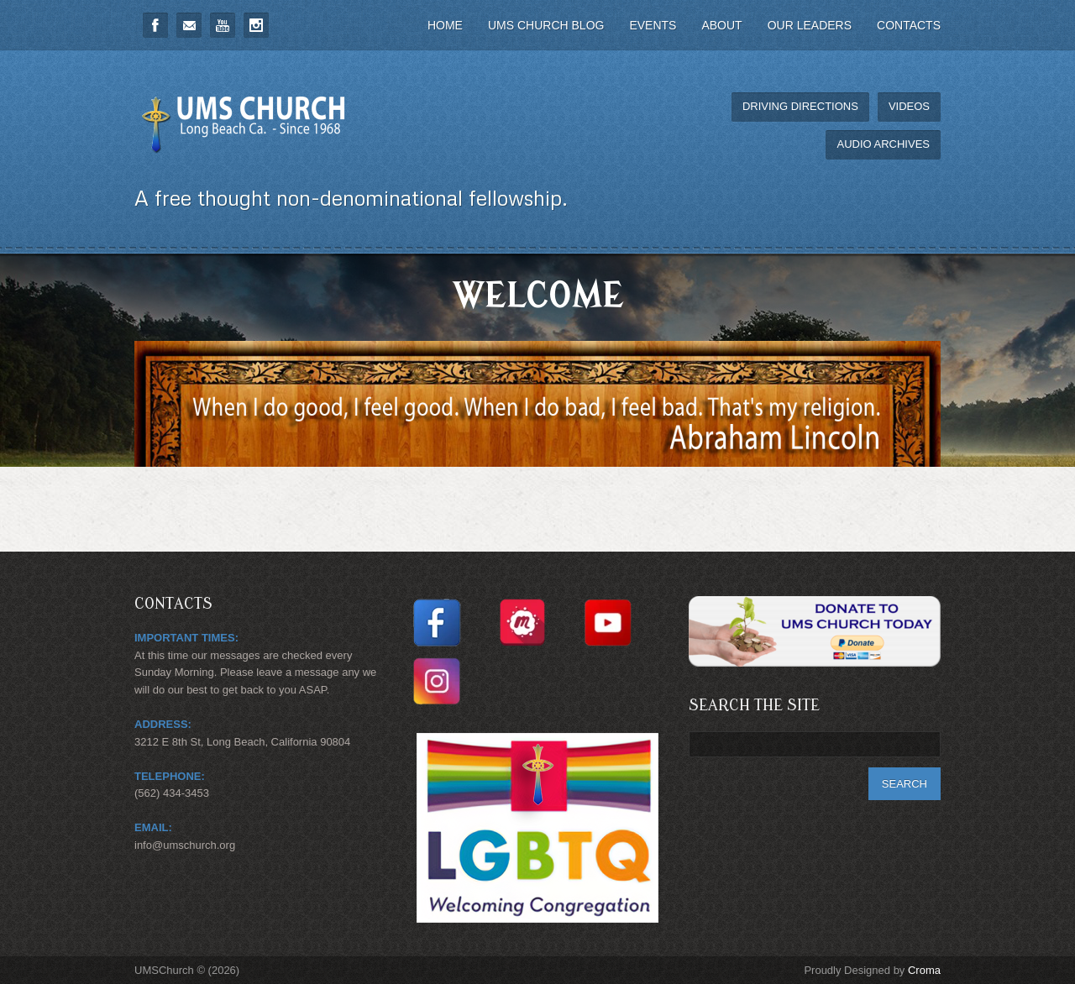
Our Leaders (810, 25)
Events (652, 25)
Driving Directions (800, 106)
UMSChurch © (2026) (186, 970)
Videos (909, 106)
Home (445, 25)
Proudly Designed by (872, 970)
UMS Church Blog (546, 25)
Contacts (909, 25)
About (721, 25)
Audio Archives (883, 144)
